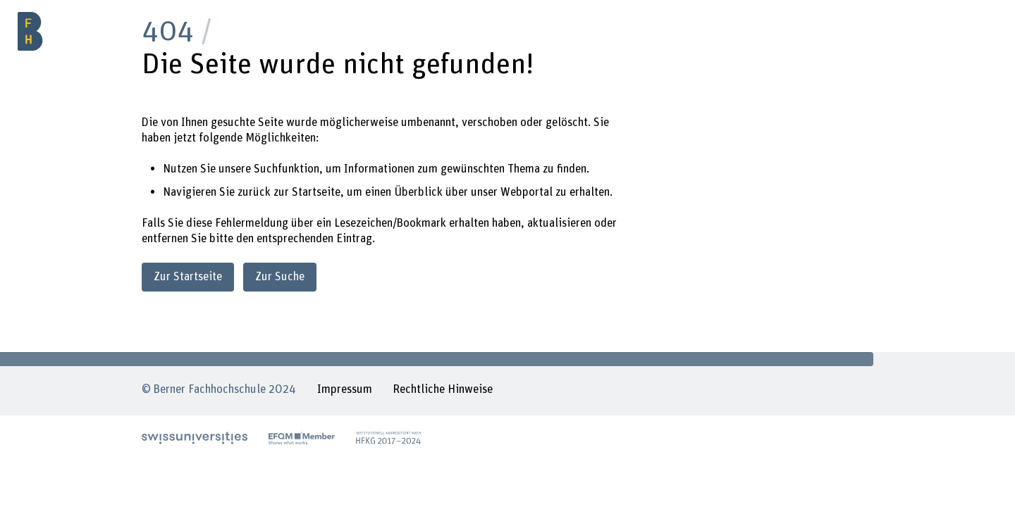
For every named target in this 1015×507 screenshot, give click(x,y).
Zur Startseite (188, 276)
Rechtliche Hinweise (443, 389)
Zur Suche (279, 276)
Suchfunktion (286, 169)
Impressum (344, 389)
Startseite (316, 192)
